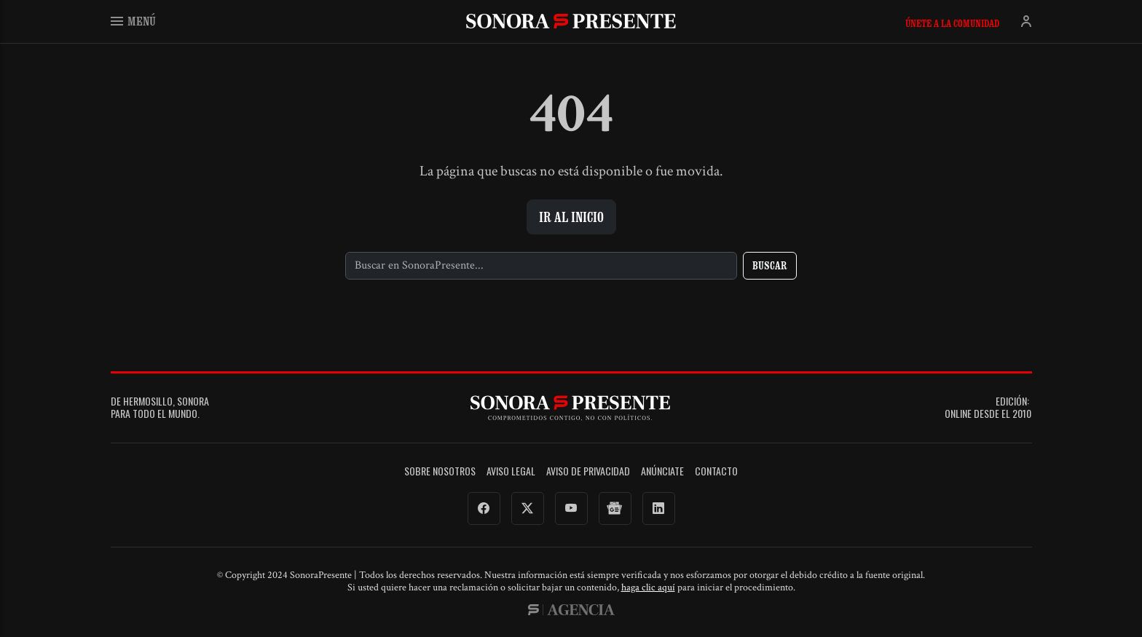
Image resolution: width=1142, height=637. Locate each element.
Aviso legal (511, 471)
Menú (133, 20)
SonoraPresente (571, 21)
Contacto (716, 471)
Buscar (769, 265)
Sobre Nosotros (440, 471)
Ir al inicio (571, 217)
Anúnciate (662, 471)
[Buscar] (541, 266)
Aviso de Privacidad (588, 471)
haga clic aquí (648, 587)
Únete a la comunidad (952, 23)
